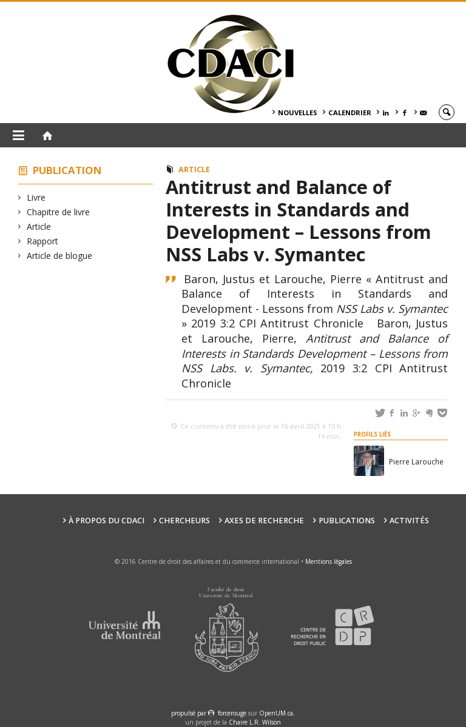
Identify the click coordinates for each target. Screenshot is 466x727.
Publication (67, 170)
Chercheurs (184, 520)
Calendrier (349, 112)
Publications (347, 520)
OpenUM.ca (276, 713)
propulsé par (189, 713)
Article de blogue (59, 255)
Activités (409, 520)
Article (39, 226)
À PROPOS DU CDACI (106, 520)
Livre (36, 197)
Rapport (42, 241)
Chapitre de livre (58, 212)
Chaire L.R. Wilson (255, 722)
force (232, 713)
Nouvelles (297, 112)
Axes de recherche (264, 520)
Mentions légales (328, 561)
